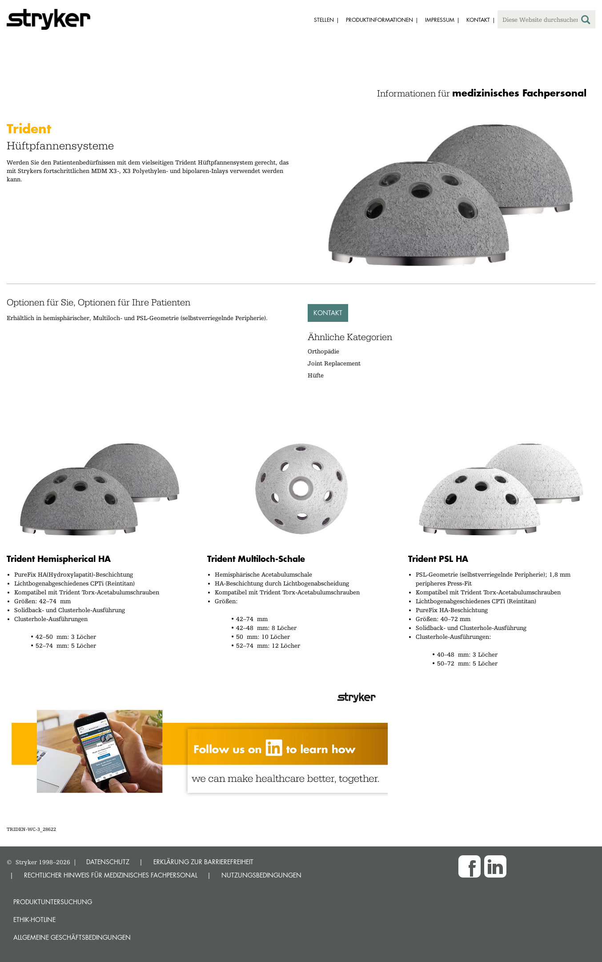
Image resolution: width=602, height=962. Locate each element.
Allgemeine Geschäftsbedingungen (72, 937)
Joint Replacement (334, 363)
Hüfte (316, 375)
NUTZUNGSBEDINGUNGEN (261, 875)
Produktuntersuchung (52, 902)
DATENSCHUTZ (107, 862)
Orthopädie (323, 351)
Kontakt (327, 313)
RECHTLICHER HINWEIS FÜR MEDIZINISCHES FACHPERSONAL (110, 875)
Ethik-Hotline (34, 919)
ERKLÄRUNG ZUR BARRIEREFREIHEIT (203, 862)
